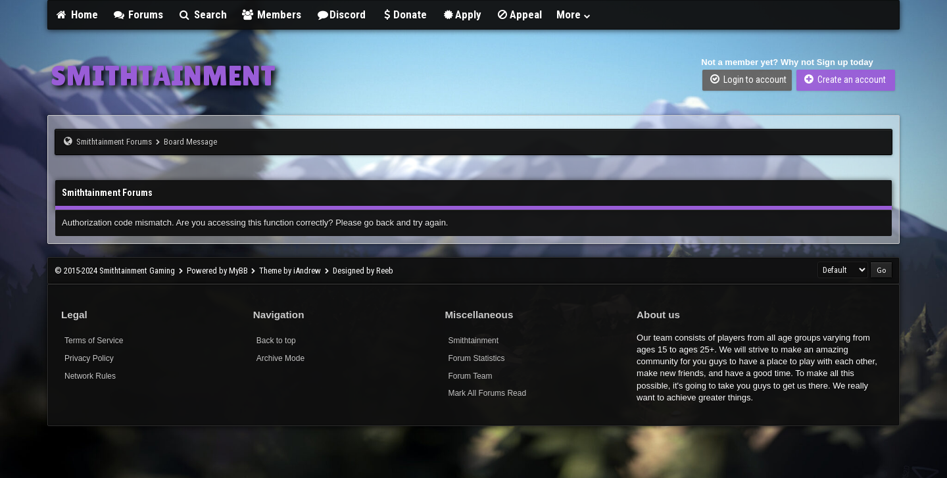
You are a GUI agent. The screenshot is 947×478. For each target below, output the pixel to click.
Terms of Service (93, 340)
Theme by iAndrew (290, 270)
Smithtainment (473, 340)
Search (202, 14)
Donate (403, 14)
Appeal (519, 14)
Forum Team (470, 376)
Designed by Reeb (363, 270)
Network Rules (90, 376)
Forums (138, 14)
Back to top (276, 340)
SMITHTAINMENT (163, 75)
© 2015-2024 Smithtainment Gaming (115, 270)
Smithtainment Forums (114, 142)
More (574, 14)
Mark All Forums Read (487, 393)
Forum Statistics (476, 358)
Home (76, 14)
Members (271, 14)
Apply (461, 14)
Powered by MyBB (217, 270)
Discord (341, 14)
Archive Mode (280, 358)
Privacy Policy (89, 358)
